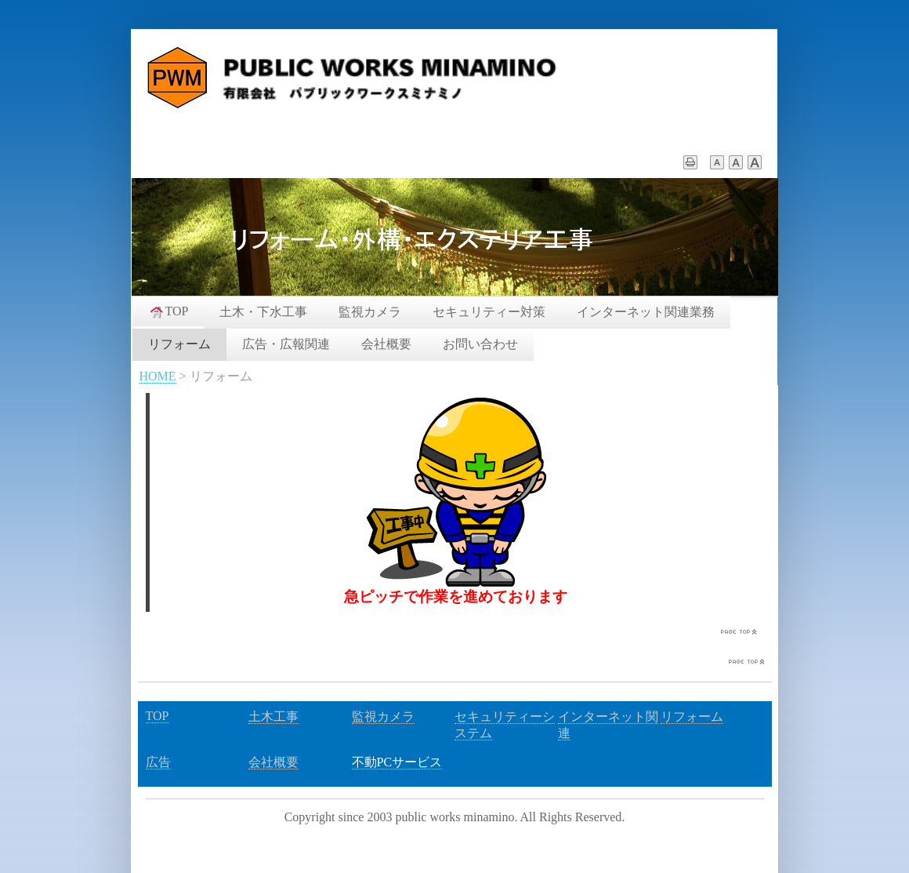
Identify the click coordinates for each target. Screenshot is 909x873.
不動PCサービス (397, 762)
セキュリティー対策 (489, 311)
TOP (168, 311)
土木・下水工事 (263, 311)
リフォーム (179, 344)
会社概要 (386, 344)
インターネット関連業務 (646, 311)
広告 (158, 762)
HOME (157, 376)
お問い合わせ (480, 344)
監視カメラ (370, 311)
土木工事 (273, 716)
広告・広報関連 (286, 344)
